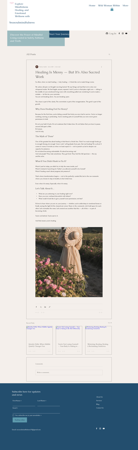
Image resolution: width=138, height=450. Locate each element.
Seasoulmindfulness (22, 22)
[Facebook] (119, 33)
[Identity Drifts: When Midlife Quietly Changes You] (39, 333)
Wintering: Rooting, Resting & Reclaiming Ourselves (98, 345)
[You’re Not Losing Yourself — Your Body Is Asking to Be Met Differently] (69, 333)
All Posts (31, 54)
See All (110, 322)
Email (15, 408)
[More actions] (101, 67)
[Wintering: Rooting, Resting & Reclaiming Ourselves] (98, 333)
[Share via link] (49, 307)
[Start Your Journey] (59, 34)
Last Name (41, 401)
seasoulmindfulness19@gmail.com (29, 430)
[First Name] (23, 404)
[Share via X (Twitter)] (41, 307)
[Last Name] (48, 404)
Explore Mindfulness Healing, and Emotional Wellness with (22, 10)
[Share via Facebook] (36, 307)
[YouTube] (126, 33)
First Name (17, 401)
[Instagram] (123, 33)
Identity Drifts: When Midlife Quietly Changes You (39, 345)
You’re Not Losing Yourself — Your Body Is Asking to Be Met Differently (69, 345)
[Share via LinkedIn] (45, 307)
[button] (111, 9)
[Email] (36, 411)
